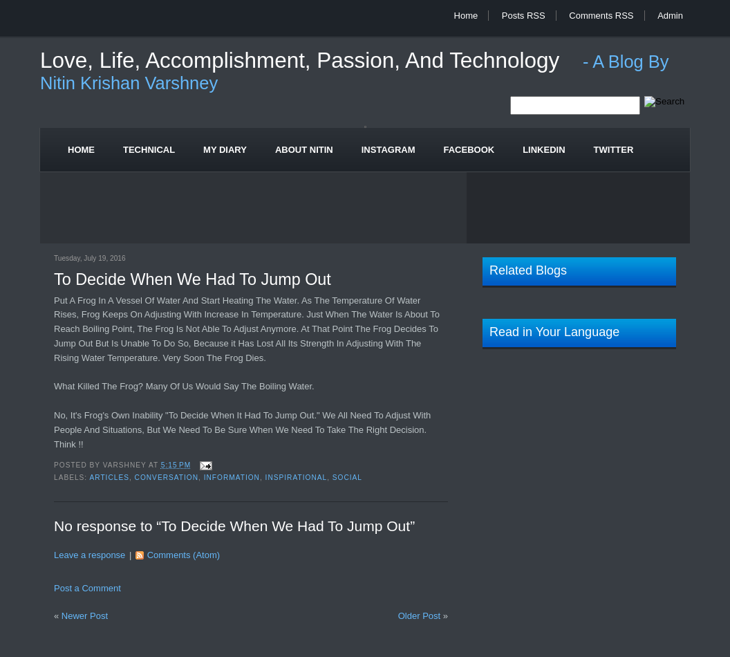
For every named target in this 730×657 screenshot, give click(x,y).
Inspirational (296, 477)
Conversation (166, 477)
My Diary (225, 150)
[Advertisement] (365, 210)
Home (466, 15)
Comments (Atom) (183, 555)
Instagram (388, 150)
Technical (149, 150)
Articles (109, 477)
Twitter (614, 150)
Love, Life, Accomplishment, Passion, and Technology (302, 60)
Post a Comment (87, 588)
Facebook (469, 150)
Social (347, 477)
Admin (670, 15)
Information (232, 477)
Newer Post (85, 616)
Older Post (419, 616)
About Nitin (304, 150)
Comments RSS (601, 15)
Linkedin (544, 150)
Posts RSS (523, 15)
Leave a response (89, 555)
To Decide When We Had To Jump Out (192, 279)
